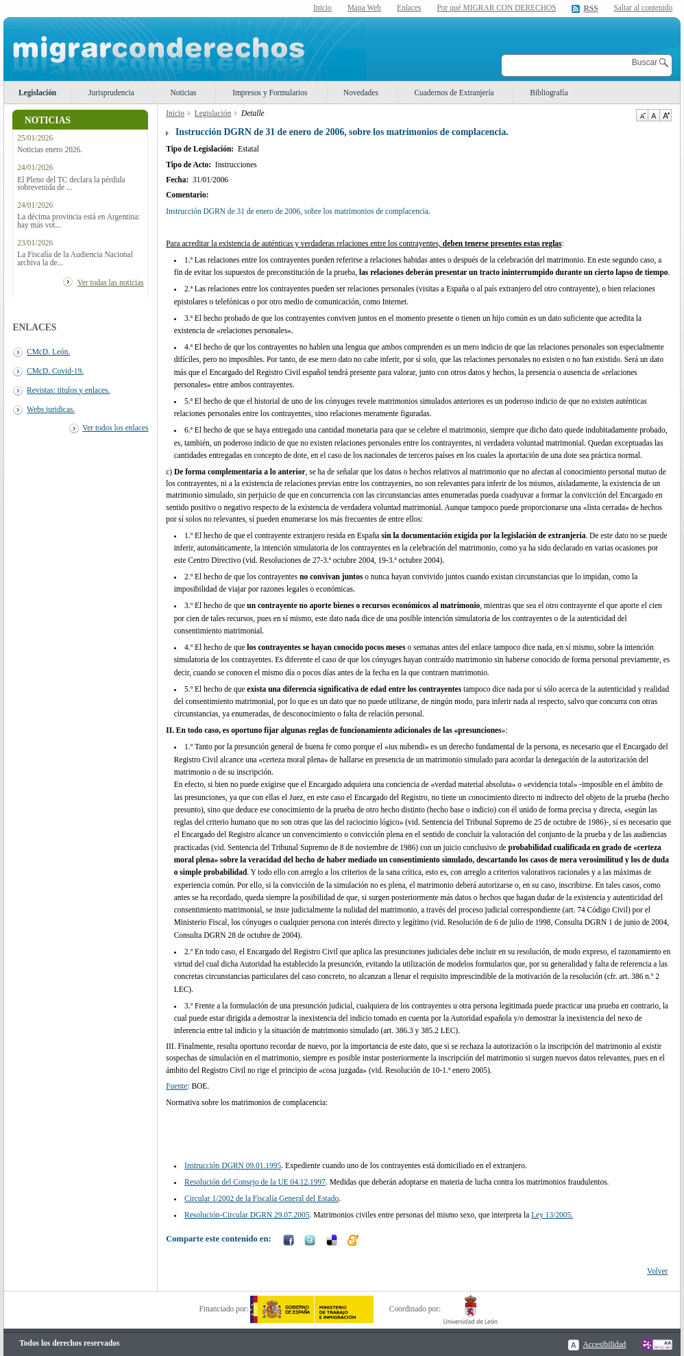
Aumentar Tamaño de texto (665, 115)
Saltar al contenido (642, 8)
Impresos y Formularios (269, 92)
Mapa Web (364, 7)
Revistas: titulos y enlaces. (68, 390)
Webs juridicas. (51, 409)
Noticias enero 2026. (49, 150)
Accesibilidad (604, 1344)
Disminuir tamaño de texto (642, 115)
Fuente (176, 1086)
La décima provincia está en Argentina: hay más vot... (78, 220)
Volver (657, 1271)
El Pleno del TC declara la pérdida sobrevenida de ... (71, 183)
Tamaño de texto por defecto (653, 115)
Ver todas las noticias (110, 282)
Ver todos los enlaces (115, 428)
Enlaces (409, 7)
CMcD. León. (48, 352)
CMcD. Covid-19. (55, 371)
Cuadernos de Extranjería (453, 92)
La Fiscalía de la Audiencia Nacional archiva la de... (75, 258)
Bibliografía (548, 92)
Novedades (360, 92)
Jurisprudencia (111, 92)
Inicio (322, 7)
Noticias (183, 92)
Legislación (37, 92)
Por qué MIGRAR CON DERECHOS (496, 7)
